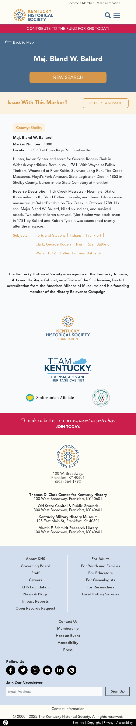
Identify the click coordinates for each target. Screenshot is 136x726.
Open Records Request (35, 608)
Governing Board (35, 566)
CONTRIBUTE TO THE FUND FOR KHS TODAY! (68, 29)
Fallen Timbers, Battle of (80, 253)
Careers (35, 580)
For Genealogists (100, 580)
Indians (75, 235)
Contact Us (68, 621)
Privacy (108, 723)
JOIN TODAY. (68, 426)
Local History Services (100, 594)
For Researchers (100, 587)
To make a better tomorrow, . (68, 420)
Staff (35, 573)
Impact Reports (35, 601)
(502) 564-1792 (68, 481)
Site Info (78, 723)
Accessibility (68, 642)
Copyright (94, 723)
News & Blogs (35, 594)
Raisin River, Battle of (93, 244)
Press (68, 649)
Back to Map (23, 42)
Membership (68, 628)
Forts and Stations (50, 235)
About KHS (35, 558)
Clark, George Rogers (53, 244)
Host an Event (68, 635)
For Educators (100, 573)
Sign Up (118, 691)
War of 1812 (45, 253)
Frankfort (93, 235)
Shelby (29, 127)
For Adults (100, 558)
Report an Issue (105, 103)
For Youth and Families (100, 566)
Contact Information (68, 708)
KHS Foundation (35, 587)
